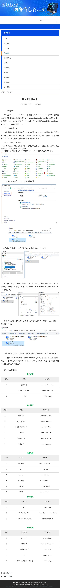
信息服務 (7, 53)
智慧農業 (7, 77)
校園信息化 (7, 58)
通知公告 (7, 48)
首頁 (5, 38)
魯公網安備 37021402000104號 (27, 586)
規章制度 (7, 67)
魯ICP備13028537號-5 (12, 586)
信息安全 (7, 63)
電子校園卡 (9, 576)
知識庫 (6, 72)
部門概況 (7, 43)
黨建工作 (7, 82)
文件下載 (7, 87)
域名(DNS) (9, 573)
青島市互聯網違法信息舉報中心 (45, 586)
